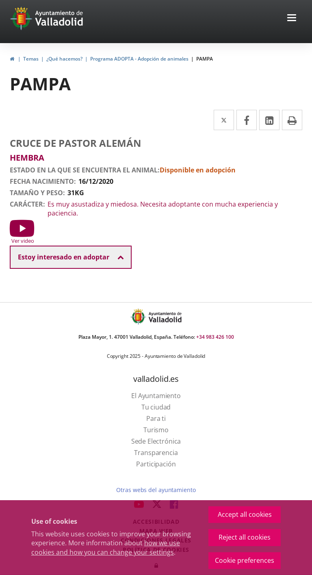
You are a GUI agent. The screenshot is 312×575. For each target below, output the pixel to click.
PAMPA (204, 58)
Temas (31, 58)
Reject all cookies (245, 537)
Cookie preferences (244, 560)
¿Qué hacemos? (64, 58)
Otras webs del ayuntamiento (155, 490)
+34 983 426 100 (215, 336)
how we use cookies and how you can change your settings (105, 547)
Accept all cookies (245, 514)
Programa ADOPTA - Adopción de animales (139, 58)
